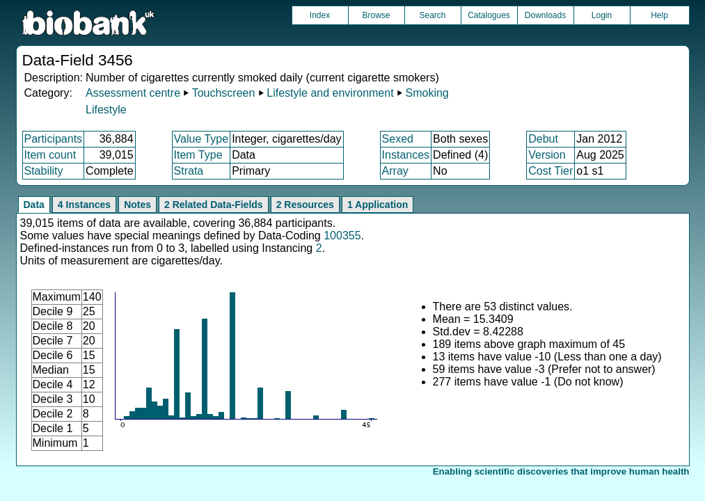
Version (546, 155)
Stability (43, 171)
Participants (53, 139)
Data (34, 204)
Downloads (545, 15)
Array (395, 171)
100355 (342, 235)
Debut (543, 139)
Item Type (198, 155)
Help (659, 15)
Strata (189, 171)
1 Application (377, 204)
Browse (376, 15)
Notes (137, 204)
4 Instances (84, 204)
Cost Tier (550, 171)
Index (320, 15)
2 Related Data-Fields (213, 204)
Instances (405, 155)
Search (432, 15)
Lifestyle (106, 110)
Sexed (397, 139)
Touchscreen (223, 93)
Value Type (201, 139)
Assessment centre (133, 93)
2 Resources (305, 204)
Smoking (426, 93)
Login (602, 15)
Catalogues (489, 15)
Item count (50, 155)
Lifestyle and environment (330, 93)
